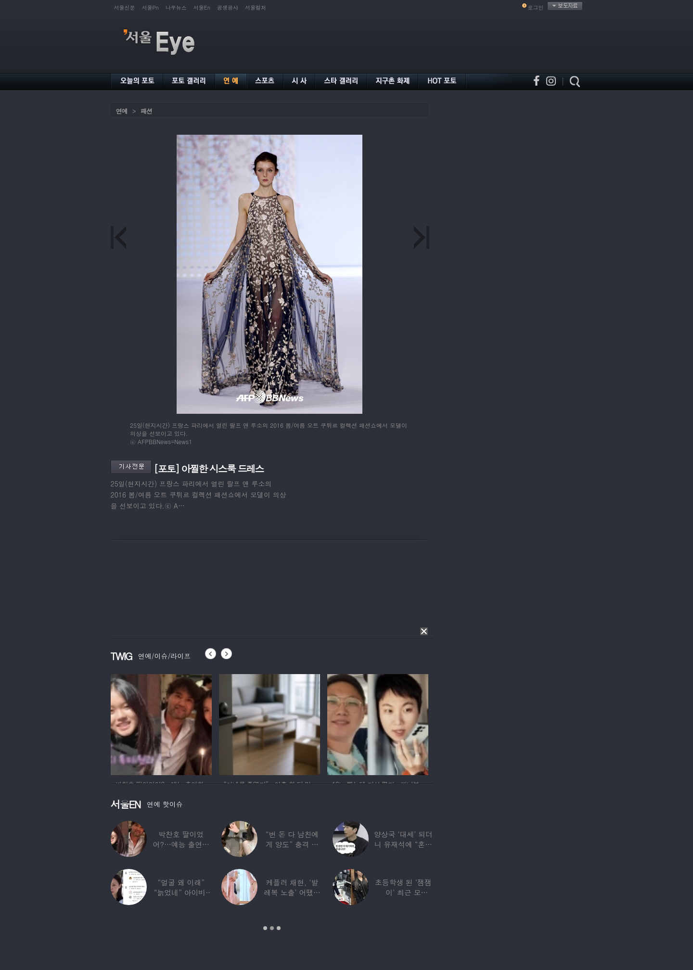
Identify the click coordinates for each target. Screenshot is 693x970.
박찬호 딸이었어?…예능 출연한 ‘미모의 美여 (181, 844)
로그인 (536, 7)
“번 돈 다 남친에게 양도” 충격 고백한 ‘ (292, 844)
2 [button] (272, 928)
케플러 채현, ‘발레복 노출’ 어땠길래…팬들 (292, 892)
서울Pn (150, 7)
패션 (146, 110)
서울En (201, 7)
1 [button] (265, 928)
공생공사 (227, 7)
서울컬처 (255, 7)
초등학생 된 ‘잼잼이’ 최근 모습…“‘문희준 (403, 892)
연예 (122, 110)
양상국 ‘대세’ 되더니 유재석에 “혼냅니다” (403, 844)
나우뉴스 (176, 7)
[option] (161, 723)
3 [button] (279, 928)
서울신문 (124, 7)
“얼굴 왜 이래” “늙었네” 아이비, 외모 (181, 892)
